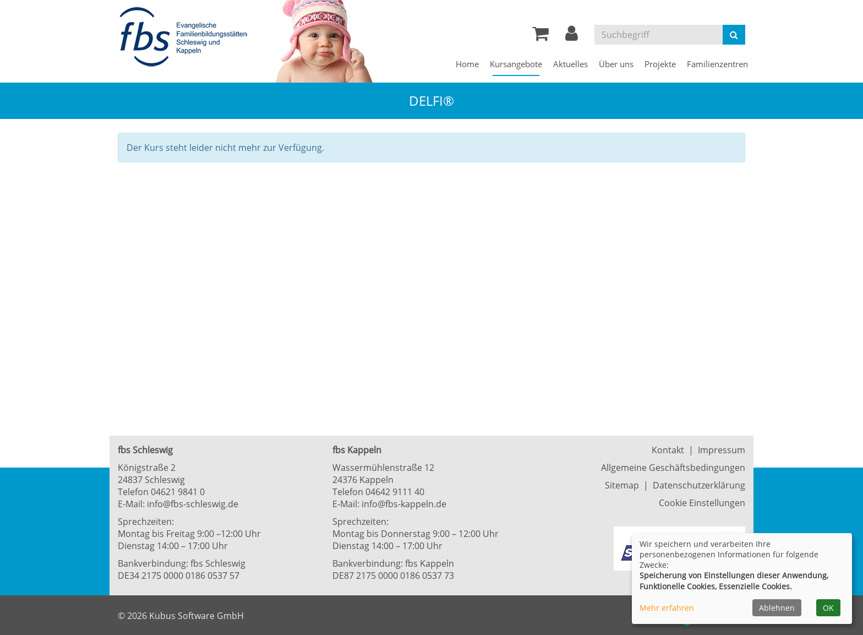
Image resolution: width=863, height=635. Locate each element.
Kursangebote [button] (516, 63)
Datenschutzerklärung (699, 485)
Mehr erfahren (667, 608)
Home (467, 63)
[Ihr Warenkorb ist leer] (540, 36)
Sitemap (622, 485)
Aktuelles (570, 63)
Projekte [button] (660, 63)
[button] (571, 36)
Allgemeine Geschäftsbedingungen (673, 468)
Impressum (721, 450)
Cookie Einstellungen (702, 503)
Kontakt (668, 450)
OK (828, 608)
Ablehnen (777, 608)
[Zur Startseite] (186, 37)
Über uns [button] (616, 63)
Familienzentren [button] (717, 63)
